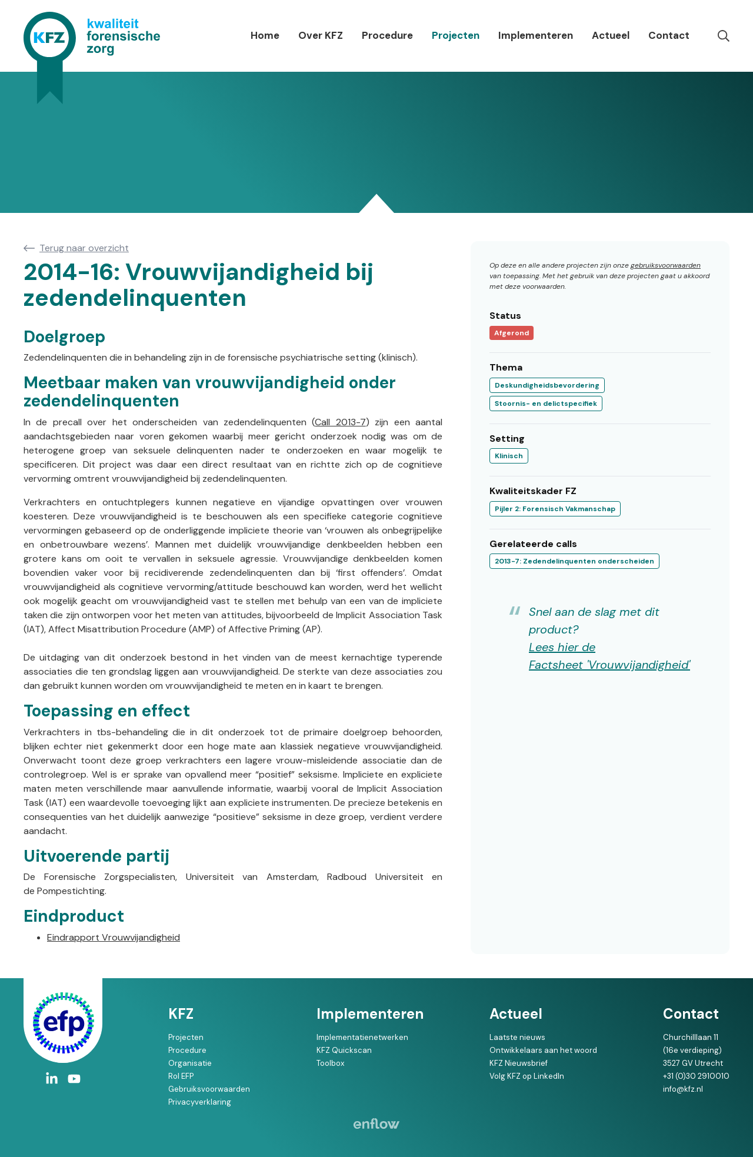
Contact (668, 35)
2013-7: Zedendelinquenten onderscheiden (574, 561)
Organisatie (190, 1063)
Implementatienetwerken (362, 1037)
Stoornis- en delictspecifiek (546, 403)
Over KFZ (320, 35)
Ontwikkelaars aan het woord (543, 1050)
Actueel (610, 35)
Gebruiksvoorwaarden (209, 1089)
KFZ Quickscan (344, 1050)
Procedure (387, 35)
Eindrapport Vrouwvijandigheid (113, 937)
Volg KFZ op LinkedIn (526, 1076)
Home (265, 35)
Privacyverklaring (199, 1102)
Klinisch (509, 456)
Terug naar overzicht (84, 248)
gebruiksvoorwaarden (666, 265)
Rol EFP (181, 1076)
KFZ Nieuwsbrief (518, 1063)
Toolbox (330, 1063)
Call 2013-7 (340, 422)
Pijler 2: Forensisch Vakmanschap (555, 509)
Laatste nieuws (517, 1037)
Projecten (455, 35)
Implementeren (535, 35)
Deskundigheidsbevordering (547, 385)
